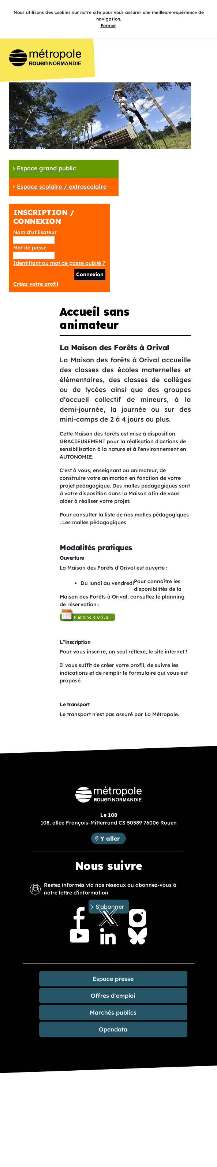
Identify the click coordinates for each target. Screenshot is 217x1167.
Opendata (113, 1029)
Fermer (108, 25)
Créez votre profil (35, 284)
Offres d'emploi (113, 995)
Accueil (47, 60)
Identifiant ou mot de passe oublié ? (59, 263)
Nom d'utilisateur (35, 232)
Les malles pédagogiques (94, 522)
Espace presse (113, 978)
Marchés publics (113, 1012)
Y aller (110, 838)
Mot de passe (29, 247)
